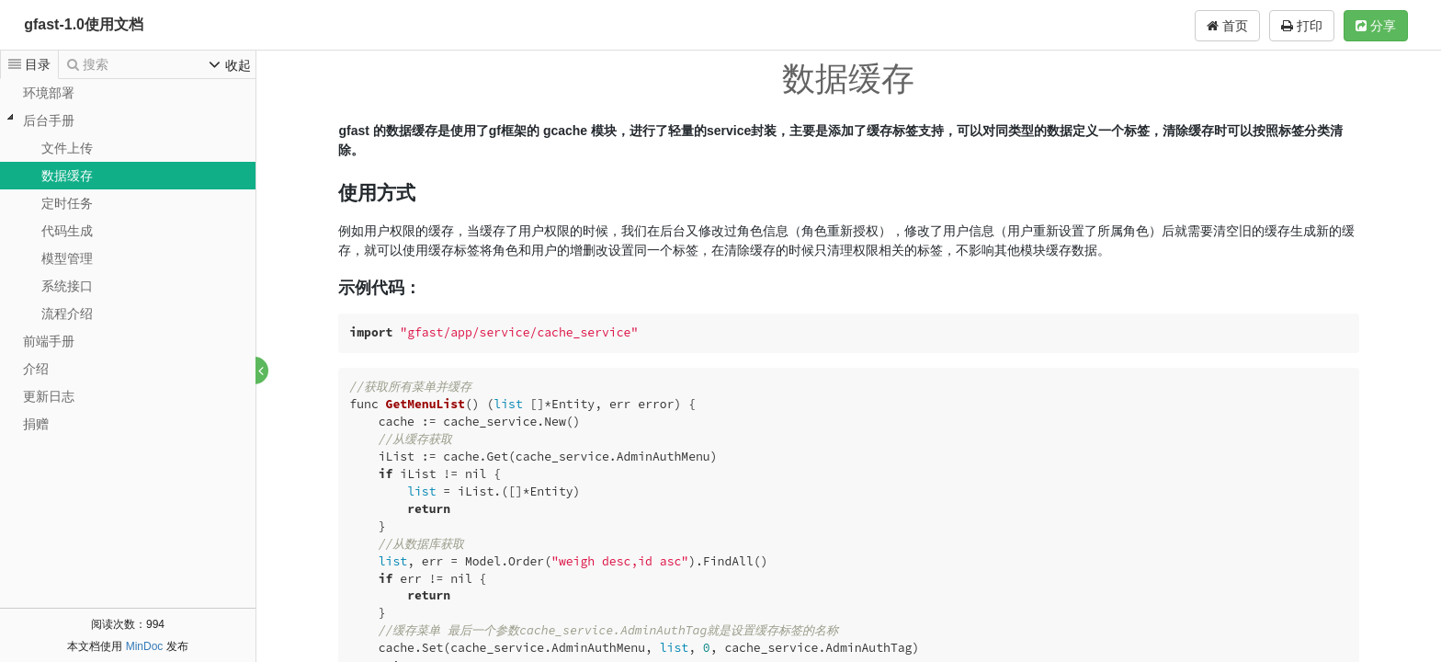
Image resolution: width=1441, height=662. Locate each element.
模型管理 (67, 258)
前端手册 (48, 341)
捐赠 (36, 424)
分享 (1376, 25)
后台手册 (48, 120)
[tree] (127, 258)
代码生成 (67, 230)
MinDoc (145, 646)
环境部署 (48, 93)
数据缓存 (67, 175)
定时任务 (67, 203)
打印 (1301, 25)
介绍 (36, 368)
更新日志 (48, 396)
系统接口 (67, 286)
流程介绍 (67, 313)
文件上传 (67, 148)
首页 (1227, 25)
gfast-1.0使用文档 (83, 24)
